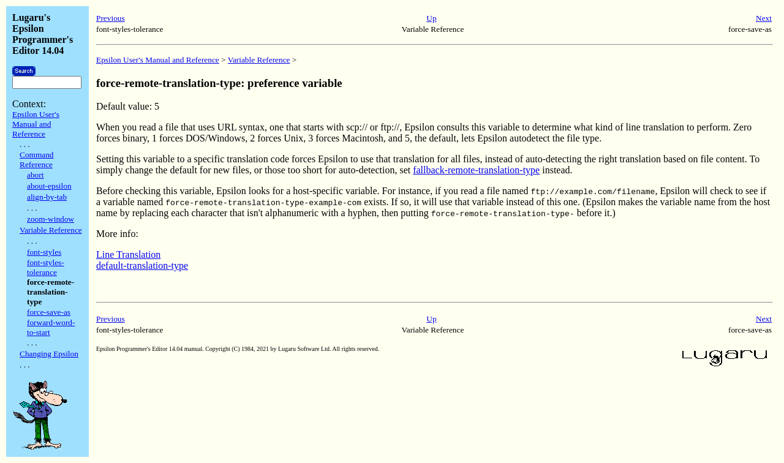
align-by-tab (47, 196)
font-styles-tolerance (45, 267)
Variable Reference (51, 230)
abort (35, 174)
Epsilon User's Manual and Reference (35, 124)
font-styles (44, 252)
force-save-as (48, 312)
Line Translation (128, 254)
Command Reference (37, 159)
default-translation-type (142, 265)
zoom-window (50, 219)
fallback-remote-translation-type (476, 170)
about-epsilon (49, 185)
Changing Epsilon (49, 353)
